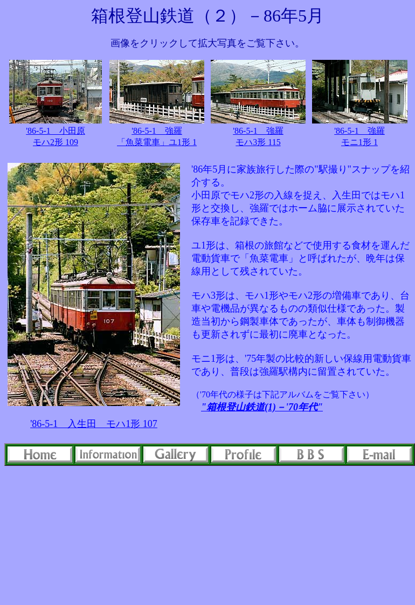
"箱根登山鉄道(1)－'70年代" (262, 407)
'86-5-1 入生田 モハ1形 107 (93, 423)
